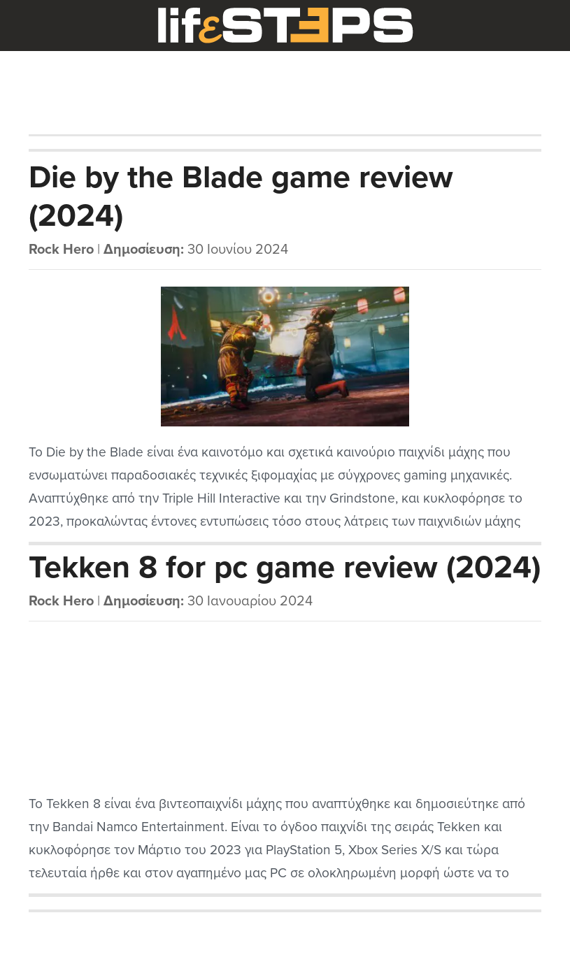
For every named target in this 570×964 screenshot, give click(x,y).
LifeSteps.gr (285, 26)
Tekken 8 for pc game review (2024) (285, 568)
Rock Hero (61, 249)
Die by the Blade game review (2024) (241, 197)
